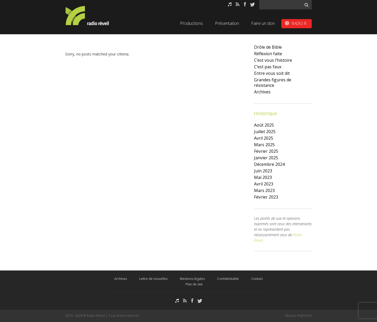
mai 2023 (263, 177)
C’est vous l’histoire (273, 60)
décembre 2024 (269, 164)
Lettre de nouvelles (153, 278)
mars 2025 (264, 145)
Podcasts (229, 4)
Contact (257, 278)
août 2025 (264, 125)
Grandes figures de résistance (272, 82)
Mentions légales (192, 278)
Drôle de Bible (268, 47)
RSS (238, 4)
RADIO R (299, 23)
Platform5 (304, 315)
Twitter (252, 4)
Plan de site (194, 284)
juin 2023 (263, 171)
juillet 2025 (265, 131)
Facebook (245, 4)
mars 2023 (264, 190)
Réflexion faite (268, 54)
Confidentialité (228, 278)
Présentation (227, 23)
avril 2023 (263, 184)
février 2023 (266, 197)
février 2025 (266, 151)
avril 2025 (263, 138)
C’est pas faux (267, 67)
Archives (262, 92)
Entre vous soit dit (272, 73)
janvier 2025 (266, 158)
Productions (191, 23)
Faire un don (263, 23)
